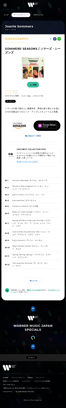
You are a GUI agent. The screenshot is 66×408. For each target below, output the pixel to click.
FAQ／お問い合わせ (9, 384)
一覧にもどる (33, 281)
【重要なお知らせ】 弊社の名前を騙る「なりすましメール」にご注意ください (26, 388)
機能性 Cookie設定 (34, 290)
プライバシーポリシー (17, 377)
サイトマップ (40, 377)
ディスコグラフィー (21, 15)
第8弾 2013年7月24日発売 (27, 162)
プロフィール (38, 15)
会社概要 (5, 377)
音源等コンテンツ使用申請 (11, 381)
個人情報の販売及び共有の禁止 (25, 391)
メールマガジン (26, 381)
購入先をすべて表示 (33, 136)
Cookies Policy (8, 391)
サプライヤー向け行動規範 (42, 381)
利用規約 (30, 377)
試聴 (32, 84)
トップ (6, 15)
